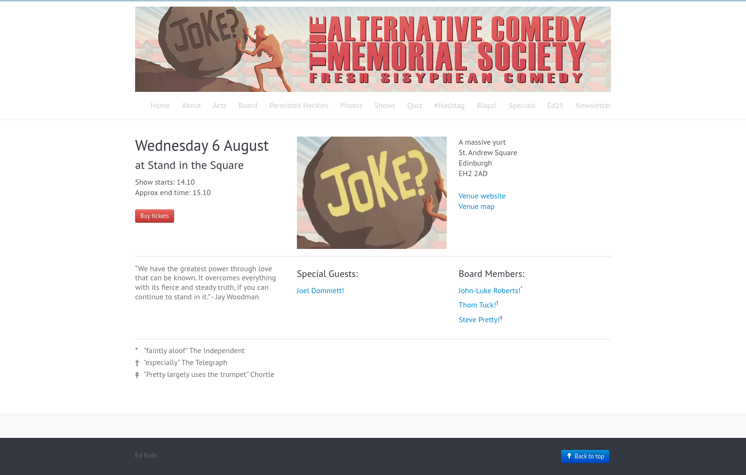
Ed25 (555, 105)
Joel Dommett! (320, 290)
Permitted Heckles (298, 105)
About (191, 105)
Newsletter (593, 105)
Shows (384, 105)
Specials (522, 105)
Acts (220, 105)
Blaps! (487, 105)
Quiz (414, 105)
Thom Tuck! (477, 304)
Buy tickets (154, 216)
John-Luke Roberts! (489, 290)
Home (160, 105)
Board (247, 105)
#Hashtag (449, 105)
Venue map (477, 206)
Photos (351, 105)
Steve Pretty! (479, 319)
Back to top (585, 456)
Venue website (482, 195)
